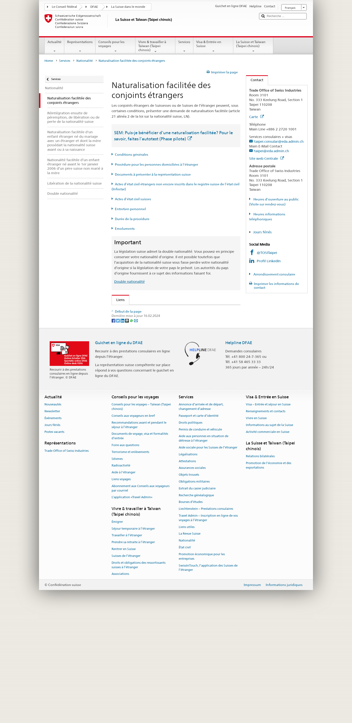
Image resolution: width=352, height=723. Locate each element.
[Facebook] (114, 432)
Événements (52, 530)
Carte (256, 117)
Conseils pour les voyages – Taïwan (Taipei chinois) (141, 518)
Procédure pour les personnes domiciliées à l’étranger (156, 164)
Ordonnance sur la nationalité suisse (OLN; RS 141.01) (161, 343)
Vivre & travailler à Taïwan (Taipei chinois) (155, 46)
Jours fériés (262, 232)
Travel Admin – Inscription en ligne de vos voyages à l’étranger (208, 629)
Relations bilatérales (260, 568)
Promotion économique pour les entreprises (202, 668)
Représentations (80, 46)
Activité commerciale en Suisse (267, 543)
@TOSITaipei (267, 252)
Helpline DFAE (238, 454)
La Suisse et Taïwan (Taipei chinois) (253, 46)
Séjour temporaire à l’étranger (133, 640)
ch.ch (122, 390)
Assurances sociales (192, 579)
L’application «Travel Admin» (132, 609)
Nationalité (84, 60)
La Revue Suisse (189, 645)
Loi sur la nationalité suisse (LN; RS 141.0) (151, 335)
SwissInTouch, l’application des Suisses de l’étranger (208, 679)
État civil (185, 659)
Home (48, 60)
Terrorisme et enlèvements (130, 563)
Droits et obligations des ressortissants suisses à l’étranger (138, 677)
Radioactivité (121, 577)
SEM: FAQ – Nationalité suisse (142, 318)
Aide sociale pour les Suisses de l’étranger (208, 559)
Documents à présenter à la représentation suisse (153, 174)
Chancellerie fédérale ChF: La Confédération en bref (159, 407)
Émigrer (117, 633)
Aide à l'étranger (123, 584)
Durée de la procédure (132, 219)
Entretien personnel (130, 209)
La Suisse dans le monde (128, 7)
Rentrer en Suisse (124, 660)
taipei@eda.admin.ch (271, 151)
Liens (118, 299)
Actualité (54, 46)
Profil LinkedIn (269, 261)
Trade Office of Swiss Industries (66, 562)
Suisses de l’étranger (126, 667)
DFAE (94, 7)
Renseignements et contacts (265, 523)
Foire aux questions (125, 557)
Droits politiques (190, 534)
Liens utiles (187, 638)
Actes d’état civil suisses (133, 199)
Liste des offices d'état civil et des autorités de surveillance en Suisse (172, 374)
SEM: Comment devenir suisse (142, 310)
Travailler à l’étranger (127, 647)
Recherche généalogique (196, 606)
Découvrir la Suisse (132, 382)
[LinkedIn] (123, 432)
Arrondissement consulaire (274, 274)
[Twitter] (118, 432)
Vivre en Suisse (256, 530)
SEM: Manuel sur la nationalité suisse (147, 327)
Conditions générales (131, 154)
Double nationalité (129, 281)
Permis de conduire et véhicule (200, 541)
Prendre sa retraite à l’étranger (133, 654)
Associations (120, 685)
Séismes (117, 570)
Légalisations (188, 566)
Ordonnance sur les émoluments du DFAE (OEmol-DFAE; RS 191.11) (173, 352)
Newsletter (52, 523)
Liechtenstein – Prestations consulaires (206, 620)
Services (184, 46)
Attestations (187, 572)
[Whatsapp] (132, 432)
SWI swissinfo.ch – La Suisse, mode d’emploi (153, 399)
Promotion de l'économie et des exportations (268, 577)
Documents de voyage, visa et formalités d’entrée (140, 548)
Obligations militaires (194, 593)
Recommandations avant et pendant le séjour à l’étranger (139, 536)
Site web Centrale (266, 158)
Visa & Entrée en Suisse (213, 46)
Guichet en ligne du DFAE (119, 454)
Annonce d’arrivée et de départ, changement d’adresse (201, 518)
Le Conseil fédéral (64, 7)
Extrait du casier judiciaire (197, 600)
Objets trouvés (189, 586)
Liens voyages (121, 591)
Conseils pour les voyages (115, 46)
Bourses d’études (191, 613)
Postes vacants (54, 543)
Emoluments (125, 229)
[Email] (136, 432)
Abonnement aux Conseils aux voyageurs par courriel (140, 600)
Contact (254, 80)
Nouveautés (52, 516)
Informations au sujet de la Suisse (269, 536)
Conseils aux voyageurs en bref (133, 527)
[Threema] (127, 432)
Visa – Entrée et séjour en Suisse (268, 516)
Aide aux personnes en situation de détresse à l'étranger (203, 550)
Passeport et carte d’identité (198, 527)
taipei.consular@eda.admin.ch (279, 141)
